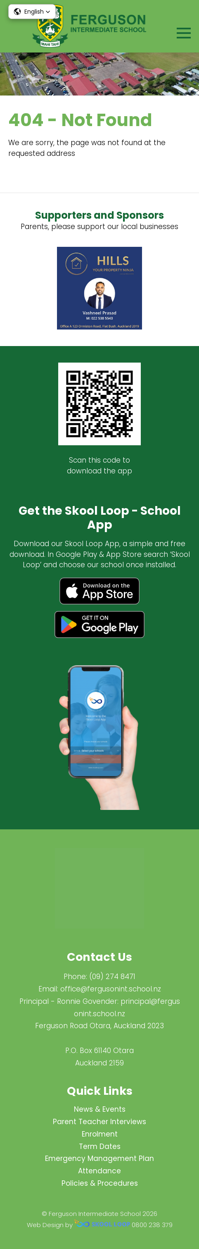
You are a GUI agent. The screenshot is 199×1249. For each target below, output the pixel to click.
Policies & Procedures (100, 1183)
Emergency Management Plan (99, 1158)
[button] (32, 11)
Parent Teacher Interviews (99, 1122)
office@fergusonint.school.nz (110, 989)
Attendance (99, 1171)
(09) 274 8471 (112, 977)
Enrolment (100, 1134)
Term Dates (100, 1146)
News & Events (100, 1109)
